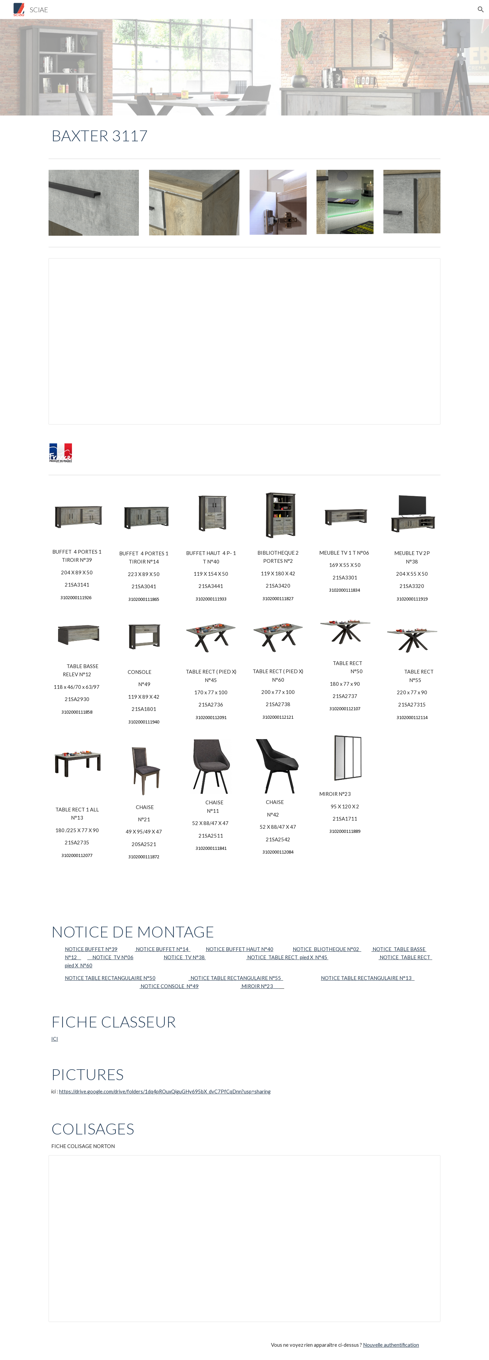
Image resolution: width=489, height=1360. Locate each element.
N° (145, 978)
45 (324, 957)
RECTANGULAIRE (122, 978)
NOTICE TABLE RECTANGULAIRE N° (363, 978)
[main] (111, 135)
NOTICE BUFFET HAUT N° (236, 949)
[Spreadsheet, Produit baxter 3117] (244, 341)
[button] (481, 9)
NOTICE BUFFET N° (88, 949)
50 (152, 978)
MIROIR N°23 (256, 986)
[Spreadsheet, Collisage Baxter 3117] (244, 1238)
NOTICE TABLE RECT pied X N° (283, 957)
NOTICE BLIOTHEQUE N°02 (327, 949)
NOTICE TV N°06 (110, 957)
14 (185, 949)
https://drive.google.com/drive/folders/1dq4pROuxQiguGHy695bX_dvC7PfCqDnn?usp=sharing (165, 1091)
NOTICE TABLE (83, 978)
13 (408, 978)
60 (89, 965)
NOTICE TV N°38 (185, 957)
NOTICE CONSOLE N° (166, 986)
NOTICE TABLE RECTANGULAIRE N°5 (233, 978)
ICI (54, 1039)
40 (270, 949)
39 (114, 949)
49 (196, 986)
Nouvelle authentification (391, 1345)
